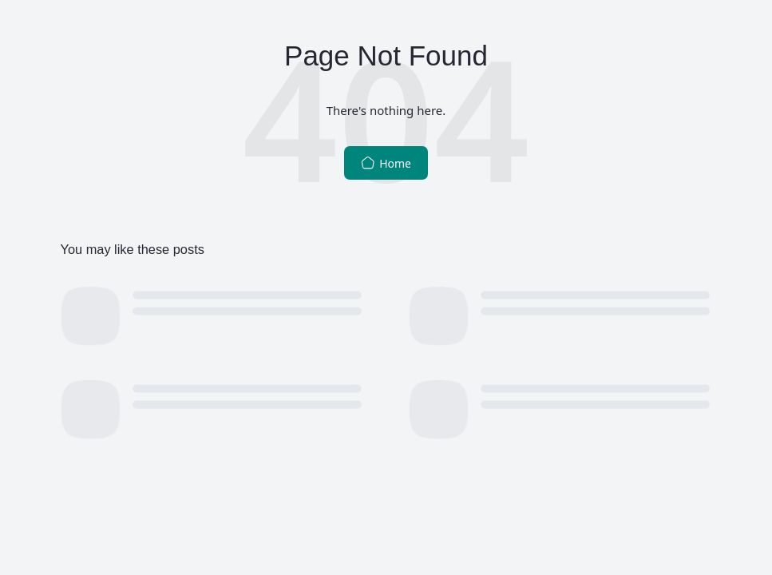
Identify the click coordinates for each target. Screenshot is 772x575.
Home (386, 163)
